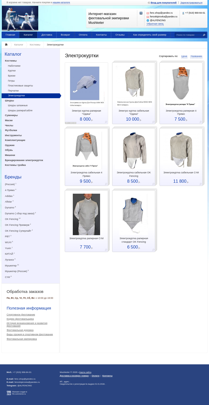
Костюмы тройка (15, 165)
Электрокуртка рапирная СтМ (86, 238)
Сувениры (11, 115)
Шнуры (9, 100)
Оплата (83, 34)
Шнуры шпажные (18, 105)
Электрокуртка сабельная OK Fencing (134, 174)
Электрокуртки (16, 95)
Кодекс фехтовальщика (20, 319)
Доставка (46, 34)
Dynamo (10, 207)
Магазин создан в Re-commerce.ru (19, 393)
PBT (8, 236)
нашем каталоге (61, 2)
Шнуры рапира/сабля (20, 110)
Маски (9, 120)
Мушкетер (12, 265)
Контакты (101, 34)
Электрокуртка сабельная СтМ (181, 172)
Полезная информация (29, 308)
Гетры (11, 80)
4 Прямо (10, 190)
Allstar (9, 201)
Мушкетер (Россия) (17, 271)
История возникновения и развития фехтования (27, 324)
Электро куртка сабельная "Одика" (134, 112)
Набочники (14, 65)
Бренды (13, 176)
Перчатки (13, 90)
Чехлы (9, 125)
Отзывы (119, 34)
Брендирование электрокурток (24, 160)
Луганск (10, 259)
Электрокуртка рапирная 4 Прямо (181, 112)
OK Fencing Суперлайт (19, 230)
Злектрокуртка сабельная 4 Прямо (86, 174)
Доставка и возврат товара (74, 376)
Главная (10, 34)
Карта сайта (85, 372)
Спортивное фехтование (21, 314)
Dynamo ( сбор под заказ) (20, 213)
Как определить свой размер (149, 34)
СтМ (8, 277)
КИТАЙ (10, 253)
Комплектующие (15, 140)
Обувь (9, 150)
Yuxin (9, 248)
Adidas (9, 195)
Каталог (28, 34)
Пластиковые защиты (20, 85)
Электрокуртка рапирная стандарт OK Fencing (133, 240)
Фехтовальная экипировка (22, 339)
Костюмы (11, 60)
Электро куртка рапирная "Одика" (86, 112)
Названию (196, 56)
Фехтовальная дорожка (20, 330)
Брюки (12, 75)
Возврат (65, 34)
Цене (184, 56)
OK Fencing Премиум (18, 224)
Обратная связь (155, 24)
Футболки (11, 130)
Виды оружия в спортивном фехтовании (30, 334)
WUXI (9, 242)
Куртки (12, 70)
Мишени (10, 155)
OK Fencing (13, 218)
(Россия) (10, 184)
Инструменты (13, 135)
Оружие (10, 145)
